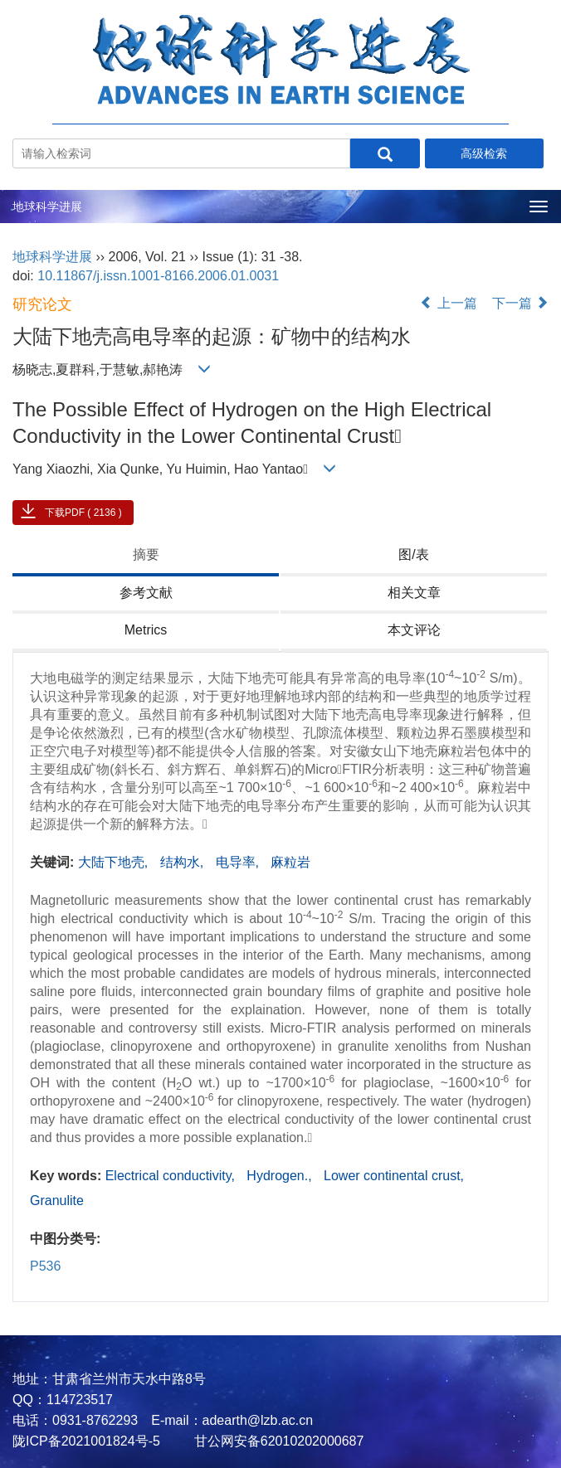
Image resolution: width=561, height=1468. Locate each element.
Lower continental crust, (394, 1176)
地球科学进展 (47, 206)
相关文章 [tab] (414, 593)
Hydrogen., (280, 1176)
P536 (45, 1266)
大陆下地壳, (115, 862)
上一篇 (448, 303)
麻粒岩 (290, 862)
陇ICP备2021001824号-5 (86, 1441)
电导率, (239, 862)
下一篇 (520, 303)
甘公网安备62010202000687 (276, 1441)
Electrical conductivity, (172, 1176)
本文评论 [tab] (414, 630)
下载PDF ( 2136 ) (83, 512)
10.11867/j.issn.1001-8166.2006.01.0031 (158, 276)
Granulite (57, 1200)
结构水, (183, 862)
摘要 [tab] (146, 554)
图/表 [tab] (413, 554)
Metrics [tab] (146, 630)
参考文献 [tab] (146, 593)
